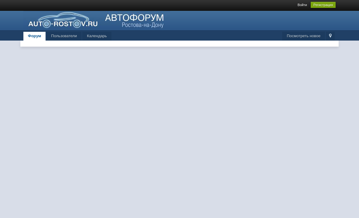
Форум (34, 36)
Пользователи (64, 36)
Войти (302, 5)
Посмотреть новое (303, 36)
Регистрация (323, 5)
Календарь (97, 36)
